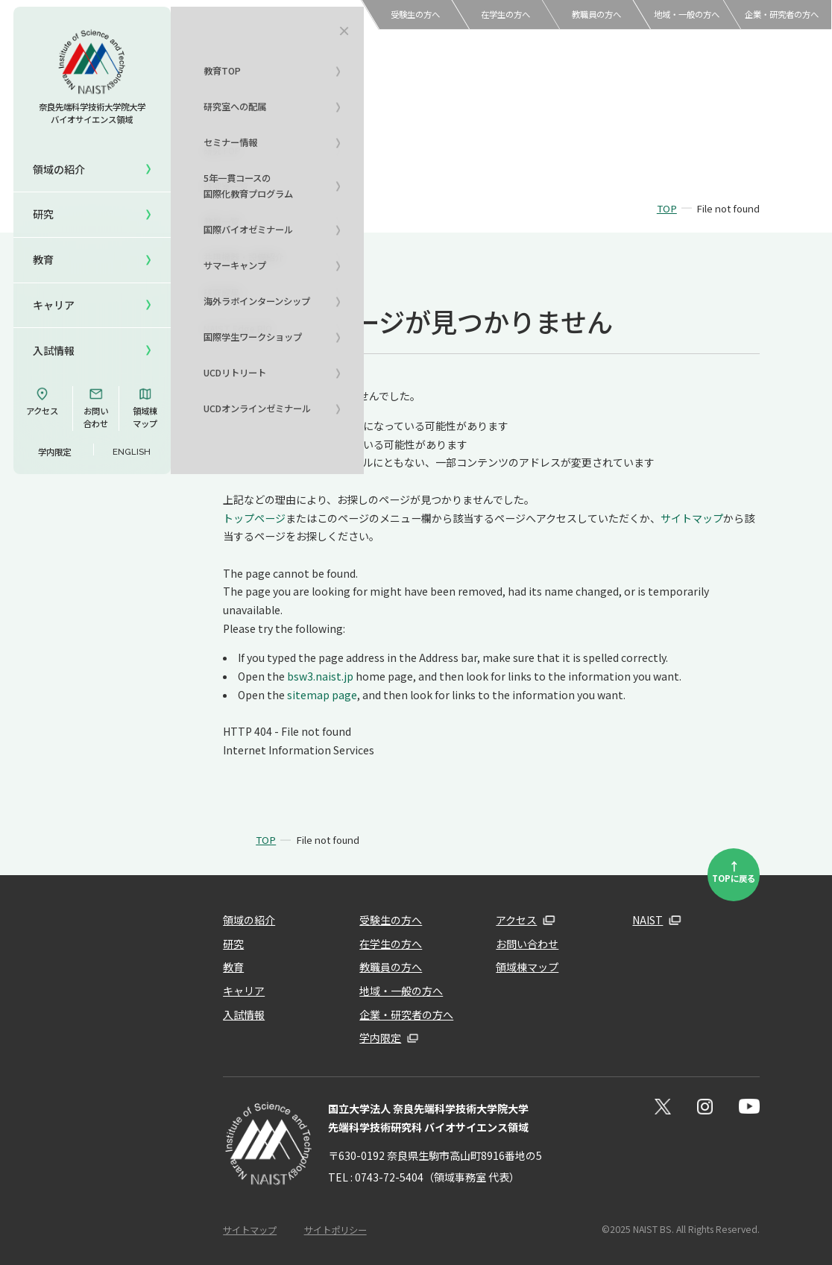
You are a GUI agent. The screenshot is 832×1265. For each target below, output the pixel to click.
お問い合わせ (95, 408)
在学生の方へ (505, 14)
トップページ (254, 518)
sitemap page (322, 694)
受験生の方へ (415, 14)
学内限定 (54, 452)
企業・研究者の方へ (782, 14)
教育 (233, 966)
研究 (233, 943)
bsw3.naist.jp (320, 676)
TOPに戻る (733, 870)
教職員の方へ (596, 14)
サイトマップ (692, 518)
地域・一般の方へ (686, 14)
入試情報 (54, 350)
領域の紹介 (249, 919)
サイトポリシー (335, 1230)
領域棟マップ (145, 408)
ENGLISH (132, 452)
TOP (667, 208)
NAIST (647, 919)
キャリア (54, 304)
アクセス (42, 401)
